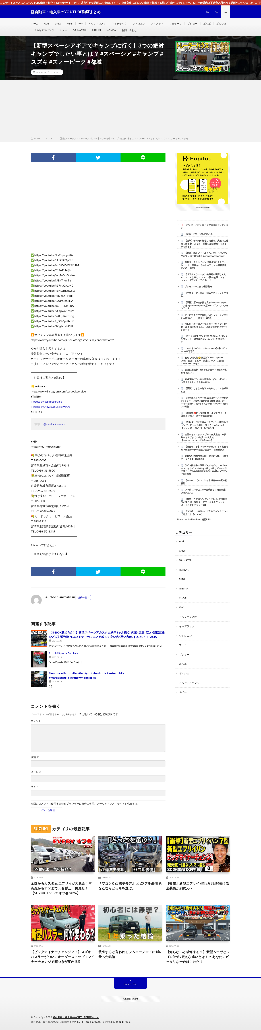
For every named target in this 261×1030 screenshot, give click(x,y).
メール (36, 772)
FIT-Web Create (90, 1021)
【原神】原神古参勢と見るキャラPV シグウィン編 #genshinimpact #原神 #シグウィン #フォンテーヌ (204, 305)
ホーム (34, 23)
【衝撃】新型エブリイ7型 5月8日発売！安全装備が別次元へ (197, 885)
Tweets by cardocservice (46, 401)
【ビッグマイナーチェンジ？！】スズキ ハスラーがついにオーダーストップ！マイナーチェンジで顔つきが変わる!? (63, 957)
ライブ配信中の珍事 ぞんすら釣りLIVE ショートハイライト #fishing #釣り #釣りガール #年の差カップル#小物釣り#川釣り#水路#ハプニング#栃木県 (204, 469)
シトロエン (138, 23)
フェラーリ (175, 23)
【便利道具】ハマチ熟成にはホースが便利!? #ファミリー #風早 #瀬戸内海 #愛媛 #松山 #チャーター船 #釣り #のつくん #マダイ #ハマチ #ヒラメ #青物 (204, 402)
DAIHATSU (79, 30)
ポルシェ (221, 23)
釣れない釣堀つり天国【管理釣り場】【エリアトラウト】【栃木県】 (204, 457)
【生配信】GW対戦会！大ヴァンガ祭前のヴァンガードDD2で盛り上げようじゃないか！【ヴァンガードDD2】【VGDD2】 (204, 425)
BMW (58, 23)
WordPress (123, 1021)
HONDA (111, 30)
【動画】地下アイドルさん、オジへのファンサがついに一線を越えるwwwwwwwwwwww (204, 254)
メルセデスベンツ (44, 30)
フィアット (157, 23)
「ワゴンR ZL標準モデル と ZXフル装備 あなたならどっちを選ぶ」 (130, 885)
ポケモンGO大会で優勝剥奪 (198, 286)
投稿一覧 (82, 597)
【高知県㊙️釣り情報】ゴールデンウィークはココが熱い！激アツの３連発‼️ (204, 414)
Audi (46, 23)
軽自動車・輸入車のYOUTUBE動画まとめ (76, 1017)
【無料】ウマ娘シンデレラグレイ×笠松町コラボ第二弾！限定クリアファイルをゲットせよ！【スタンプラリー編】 (204, 502)
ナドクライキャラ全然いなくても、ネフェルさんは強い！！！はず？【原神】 (204, 316)
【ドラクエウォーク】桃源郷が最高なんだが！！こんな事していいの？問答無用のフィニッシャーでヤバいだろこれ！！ (204, 277)
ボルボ (207, 23)
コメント (36, 721)
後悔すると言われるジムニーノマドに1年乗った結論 (129, 954)
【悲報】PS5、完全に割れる (199, 234)
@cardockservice (54, 424)
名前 (35, 757)
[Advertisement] (130, 109)
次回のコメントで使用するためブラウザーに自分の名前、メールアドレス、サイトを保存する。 (85, 803)
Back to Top (130, 984)
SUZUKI (96, 30)
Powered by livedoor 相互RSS (194, 519)
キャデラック (119, 23)
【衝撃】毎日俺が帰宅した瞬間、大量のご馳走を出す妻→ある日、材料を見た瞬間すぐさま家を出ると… (204, 243)
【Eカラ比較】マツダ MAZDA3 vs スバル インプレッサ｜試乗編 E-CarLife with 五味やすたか (204, 339)
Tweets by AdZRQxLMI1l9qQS (50, 406)
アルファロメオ (97, 23)
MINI (70, 23)
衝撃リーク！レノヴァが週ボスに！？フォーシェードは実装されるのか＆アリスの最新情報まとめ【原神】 (204, 265)
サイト (34, 786)
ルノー (63, 30)
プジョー (192, 23)
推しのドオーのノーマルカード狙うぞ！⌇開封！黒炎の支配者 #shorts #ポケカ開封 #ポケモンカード (204, 326)
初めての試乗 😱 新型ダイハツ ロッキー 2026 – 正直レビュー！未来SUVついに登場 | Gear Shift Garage (202, 360)
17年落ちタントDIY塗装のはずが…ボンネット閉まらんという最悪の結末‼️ (204, 381)
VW (80, 23)
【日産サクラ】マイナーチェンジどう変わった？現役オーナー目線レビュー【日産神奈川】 (204, 448)
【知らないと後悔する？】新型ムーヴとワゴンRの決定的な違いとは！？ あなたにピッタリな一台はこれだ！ (198, 957)
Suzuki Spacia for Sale (63, 653)
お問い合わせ (129, 30)
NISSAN (183, 588)
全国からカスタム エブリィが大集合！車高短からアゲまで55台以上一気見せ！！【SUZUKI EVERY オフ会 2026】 (203, 437)
